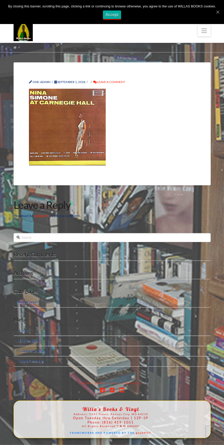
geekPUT (144, 432)
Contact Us (132, 383)
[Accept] (217, 12)
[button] (204, 31)
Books (100, 383)
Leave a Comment (109, 82)
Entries (28, 340)
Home (87, 383)
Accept (111, 15)
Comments (31, 351)
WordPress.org (31, 361)
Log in (24, 330)
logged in (41, 215)
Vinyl (114, 383)
